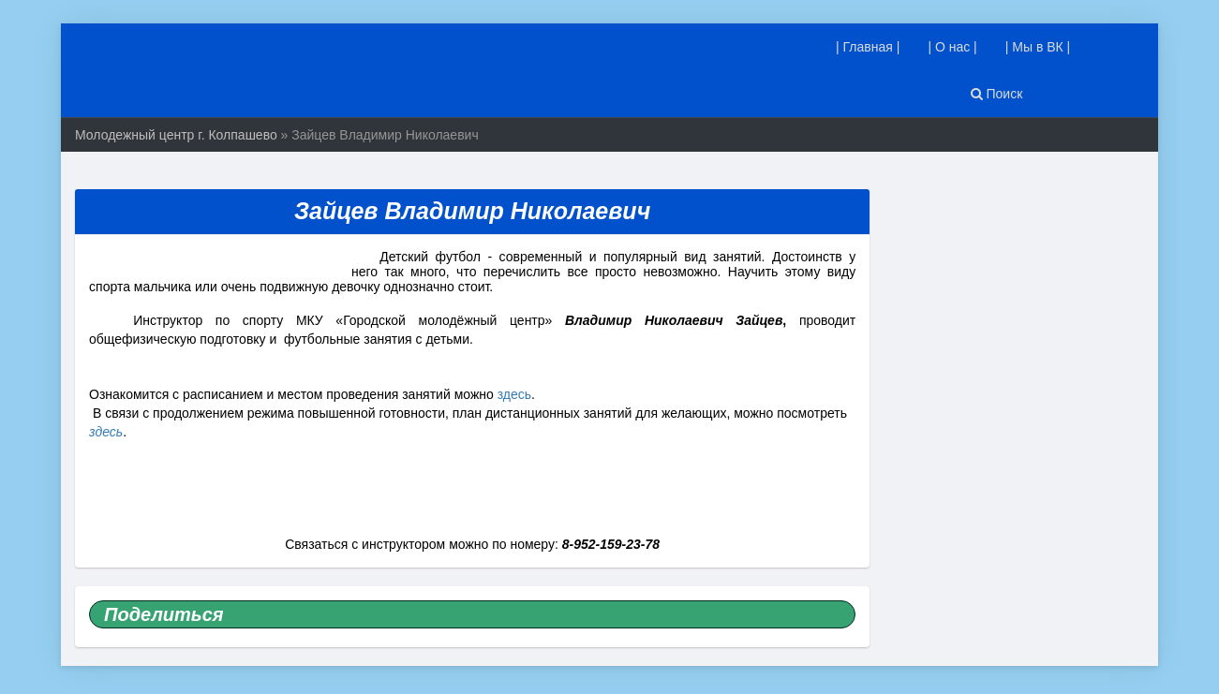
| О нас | (952, 46)
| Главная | (867, 46)
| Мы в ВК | (1038, 46)
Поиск (997, 93)
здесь (514, 394)
